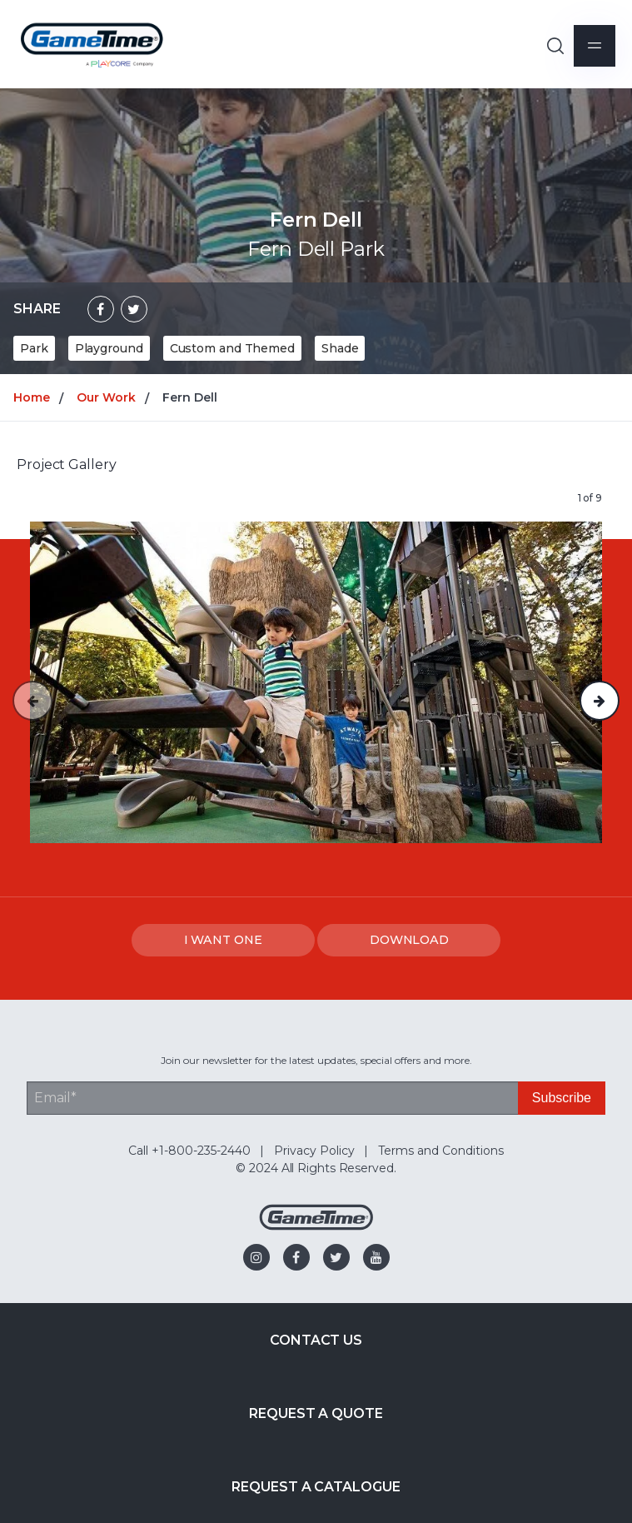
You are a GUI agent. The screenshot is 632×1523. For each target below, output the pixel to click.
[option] (316, 682)
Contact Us (316, 1340)
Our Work (106, 397)
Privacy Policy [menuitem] (314, 1150)
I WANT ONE (223, 939)
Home (31, 397)
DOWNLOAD (409, 939)
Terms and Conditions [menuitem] (441, 1150)
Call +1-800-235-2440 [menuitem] (189, 1150)
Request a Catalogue (315, 1487)
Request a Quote (316, 1413)
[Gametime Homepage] (316, 1226)
